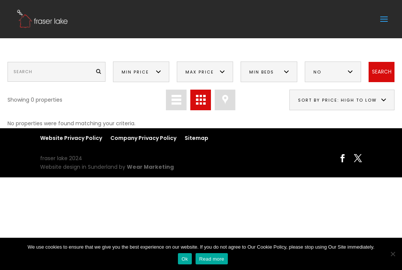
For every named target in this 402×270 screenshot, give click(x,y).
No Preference (329, 75)
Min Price (135, 72)
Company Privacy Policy (143, 138)
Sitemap (196, 138)
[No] (392, 254)
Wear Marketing (150, 167)
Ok (185, 259)
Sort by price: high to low (337, 100)
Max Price (199, 72)
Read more (211, 259)
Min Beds (261, 72)
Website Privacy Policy (71, 138)
